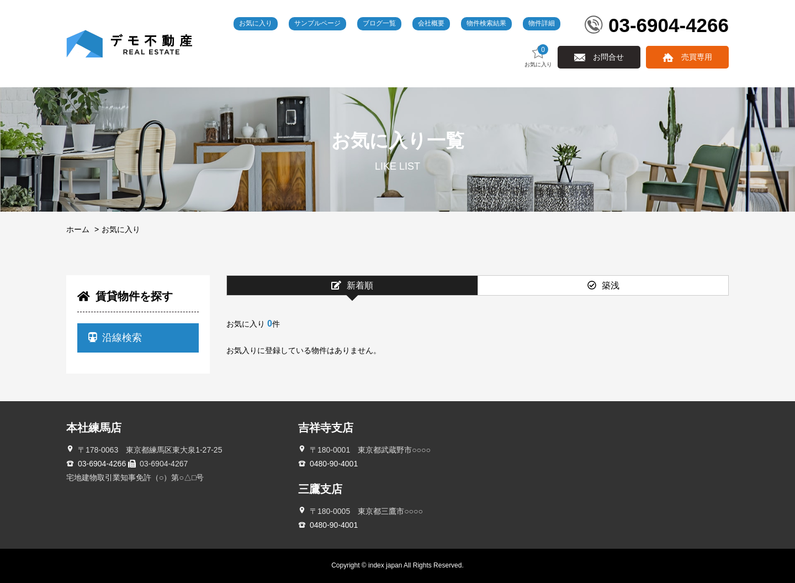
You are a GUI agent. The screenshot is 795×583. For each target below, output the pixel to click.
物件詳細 (541, 23)
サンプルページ (317, 23)
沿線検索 (115, 337)
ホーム (77, 229)
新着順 (352, 285)
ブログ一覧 (379, 23)
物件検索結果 (486, 23)
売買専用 (696, 56)
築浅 (603, 285)
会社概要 (431, 23)
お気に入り (255, 23)
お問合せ (608, 56)
